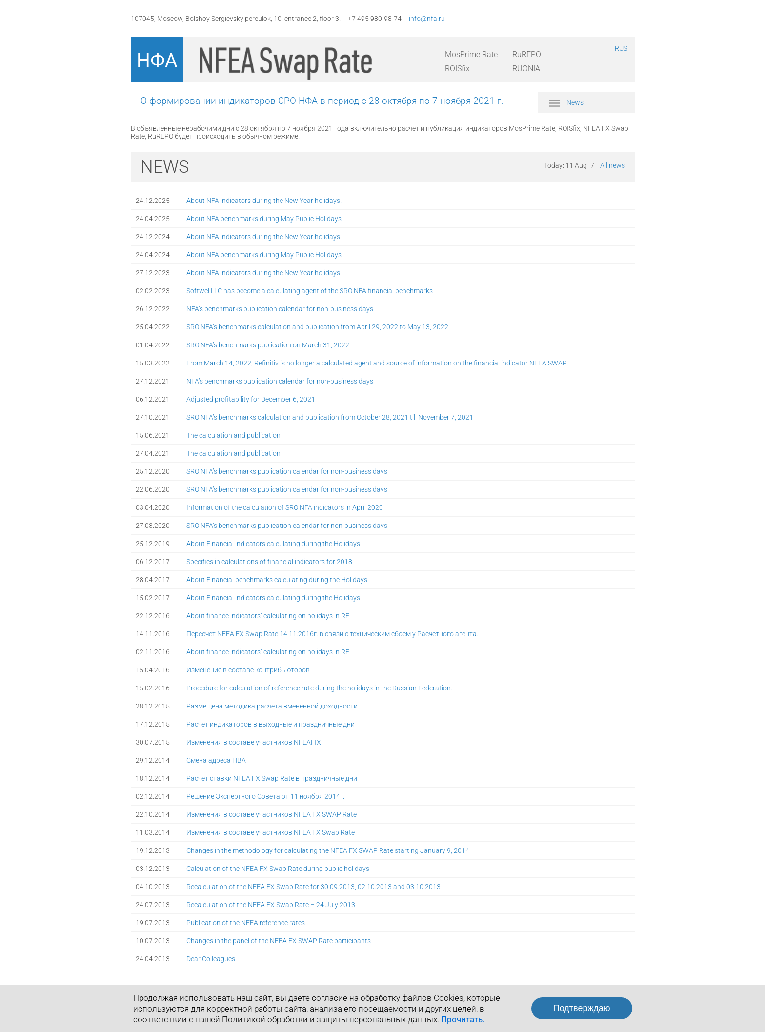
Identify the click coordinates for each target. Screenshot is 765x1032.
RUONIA (526, 68)
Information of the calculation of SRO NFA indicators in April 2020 (284, 507)
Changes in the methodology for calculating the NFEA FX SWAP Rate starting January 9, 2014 (327, 850)
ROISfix (457, 68)
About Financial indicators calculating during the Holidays (273, 543)
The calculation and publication (233, 435)
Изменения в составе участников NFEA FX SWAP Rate (271, 814)
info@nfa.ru (427, 18)
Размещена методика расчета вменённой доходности (272, 706)
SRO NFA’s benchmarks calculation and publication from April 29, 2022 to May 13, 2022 (317, 327)
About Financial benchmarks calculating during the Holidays (276, 580)
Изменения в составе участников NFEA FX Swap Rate (270, 832)
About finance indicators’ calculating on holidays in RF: (268, 652)
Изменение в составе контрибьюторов (248, 670)
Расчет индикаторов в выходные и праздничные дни (270, 724)
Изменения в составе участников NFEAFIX (253, 742)
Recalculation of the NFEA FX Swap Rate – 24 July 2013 (270, 905)
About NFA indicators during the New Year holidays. (264, 200)
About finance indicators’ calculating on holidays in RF (267, 616)
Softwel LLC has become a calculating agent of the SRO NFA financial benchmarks (309, 291)
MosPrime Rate (471, 54)
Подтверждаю (581, 1008)
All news (612, 165)
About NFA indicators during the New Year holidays (263, 237)
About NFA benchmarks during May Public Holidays (264, 219)
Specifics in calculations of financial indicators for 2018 (269, 562)
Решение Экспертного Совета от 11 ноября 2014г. (265, 796)
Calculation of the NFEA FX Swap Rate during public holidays (277, 868)
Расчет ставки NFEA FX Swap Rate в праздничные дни (271, 778)
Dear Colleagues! (211, 959)
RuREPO (526, 54)
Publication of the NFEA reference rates (245, 923)
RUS (621, 48)
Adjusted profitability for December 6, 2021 (250, 399)
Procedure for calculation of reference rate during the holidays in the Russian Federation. (319, 688)
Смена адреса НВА (216, 760)
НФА (157, 60)
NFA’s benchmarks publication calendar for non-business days (279, 309)
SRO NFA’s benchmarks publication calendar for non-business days (286, 471)
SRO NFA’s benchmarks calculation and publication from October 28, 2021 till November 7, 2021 (329, 417)
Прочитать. (462, 1019)
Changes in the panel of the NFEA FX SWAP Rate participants (278, 941)
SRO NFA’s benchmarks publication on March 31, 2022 (267, 345)
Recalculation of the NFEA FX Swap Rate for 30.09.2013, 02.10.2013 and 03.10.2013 (313, 886)
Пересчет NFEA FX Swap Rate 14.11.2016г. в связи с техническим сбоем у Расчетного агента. (332, 634)
